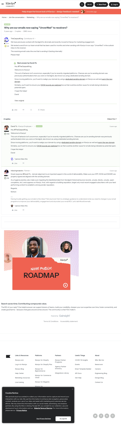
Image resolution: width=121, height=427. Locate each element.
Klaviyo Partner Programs (60, 361)
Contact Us (99, 382)
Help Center (19, 373)
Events (77, 364)
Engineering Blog (101, 373)
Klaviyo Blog (19, 369)
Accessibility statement (69, 321)
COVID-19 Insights (81, 360)
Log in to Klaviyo (21, 364)
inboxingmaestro (17, 171)
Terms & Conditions (50, 321)
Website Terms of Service (43, 408)
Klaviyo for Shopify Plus (43, 364)
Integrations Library (62, 373)
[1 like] (19, 159)
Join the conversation (16, 17)
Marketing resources (22, 378)
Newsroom (99, 364)
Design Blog (99, 378)
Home (4, 17)
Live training (19, 382)
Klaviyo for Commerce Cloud (43, 376)
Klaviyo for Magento (42, 382)
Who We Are (99, 360)
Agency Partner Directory (60, 368)
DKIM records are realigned (51, 85)
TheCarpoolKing (17, 38)
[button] (2, 5)
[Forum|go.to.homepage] (11, 4)
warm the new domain (106, 142)
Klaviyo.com (19, 360)
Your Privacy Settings (43, 418)
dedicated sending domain (75, 79)
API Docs (78, 373)
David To (14, 126)
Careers (98, 369)
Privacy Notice (21, 410)
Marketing (30, 17)
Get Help (78, 378)
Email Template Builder (83, 369)
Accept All (63, 419)
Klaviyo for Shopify (42, 360)
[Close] (72, 389)
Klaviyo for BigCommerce (40, 370)
